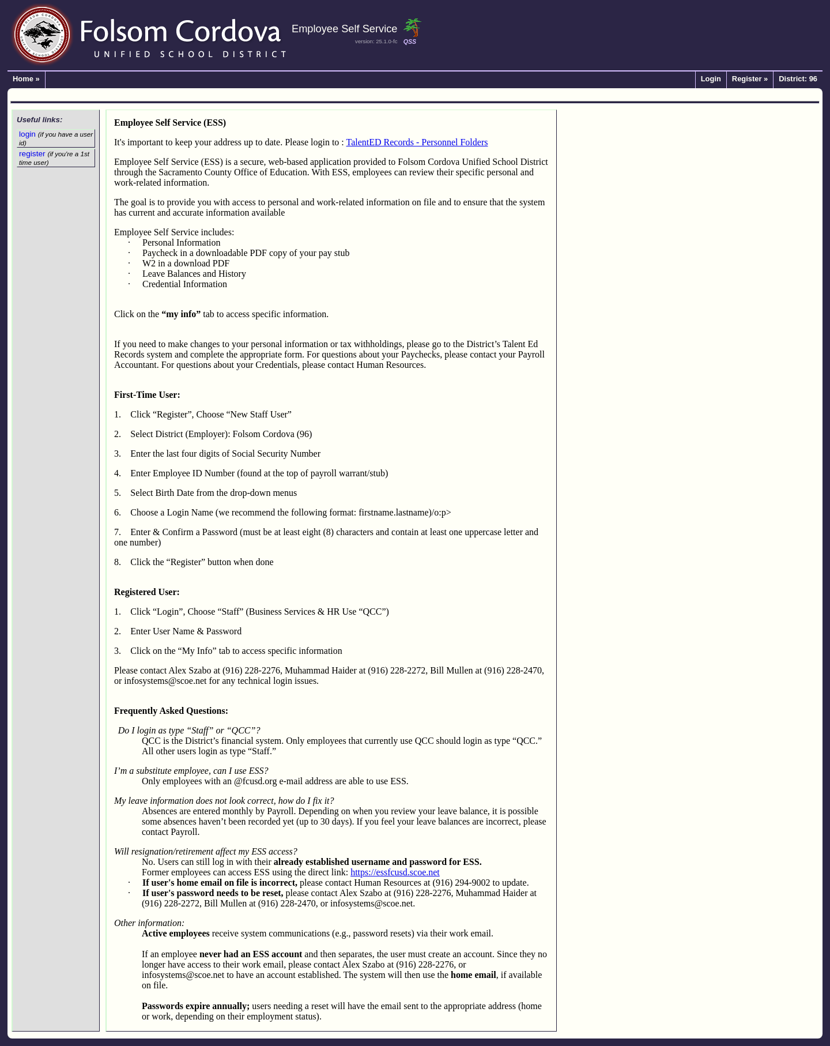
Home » (26, 79)
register (54, 157)
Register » (750, 79)
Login (711, 79)
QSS (409, 41)
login (56, 138)
